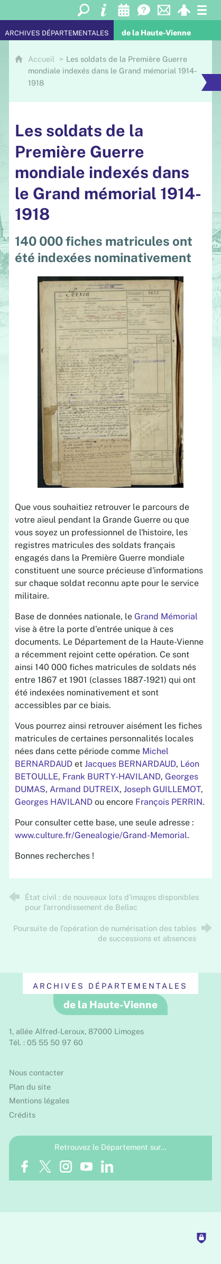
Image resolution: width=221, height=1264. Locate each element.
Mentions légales (39, 1100)
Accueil (42, 58)
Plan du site (30, 1086)
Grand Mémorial (166, 616)
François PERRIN (168, 802)
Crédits (22, 1114)
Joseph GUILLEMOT (162, 789)
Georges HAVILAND (54, 802)
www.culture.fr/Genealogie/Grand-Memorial (101, 835)
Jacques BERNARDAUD (130, 764)
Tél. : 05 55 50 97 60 (46, 1042)
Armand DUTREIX (84, 789)
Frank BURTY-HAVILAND (111, 777)
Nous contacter (36, 1072)
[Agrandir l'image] (111, 381)
